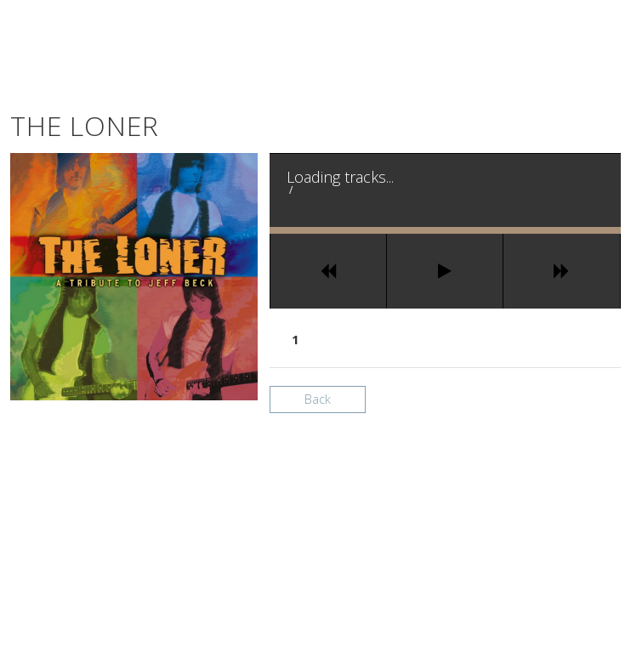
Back (317, 399)
